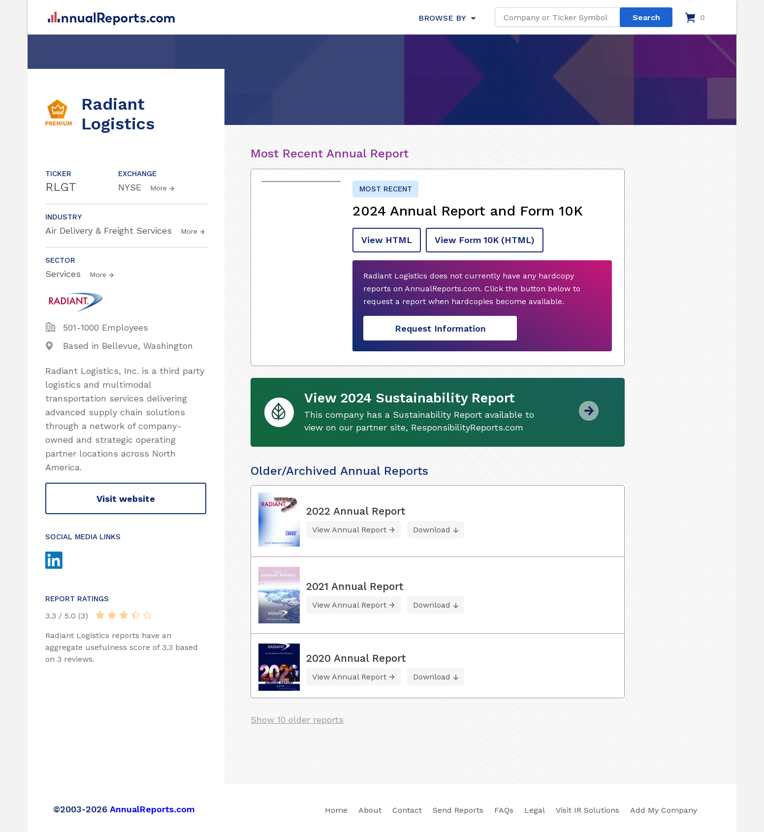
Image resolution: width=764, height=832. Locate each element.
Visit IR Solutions (587, 809)
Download (431, 528)
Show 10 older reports (297, 718)
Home (336, 809)
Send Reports (458, 809)
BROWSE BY (442, 18)
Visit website (125, 498)
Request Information (440, 328)
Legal (534, 809)
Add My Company (663, 809)
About (370, 809)
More (158, 188)
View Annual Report (349, 528)
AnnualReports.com (152, 808)
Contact (407, 809)
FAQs (503, 809)
